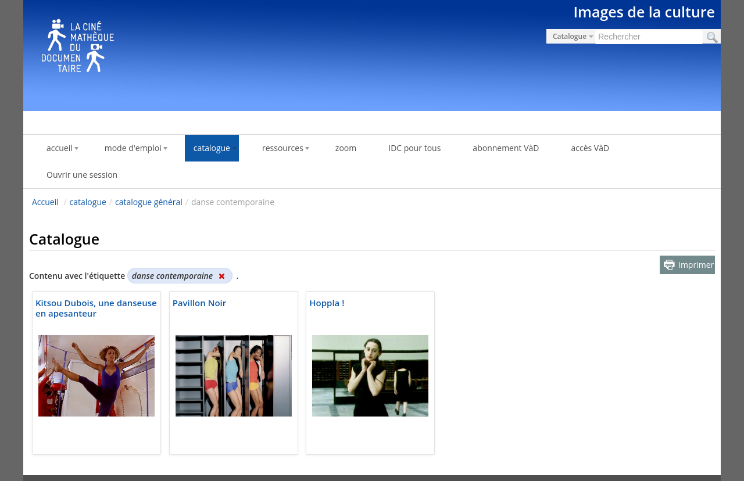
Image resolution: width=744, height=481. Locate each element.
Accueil (45, 201)
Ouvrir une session (81, 174)
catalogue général (149, 201)
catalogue (88, 201)
